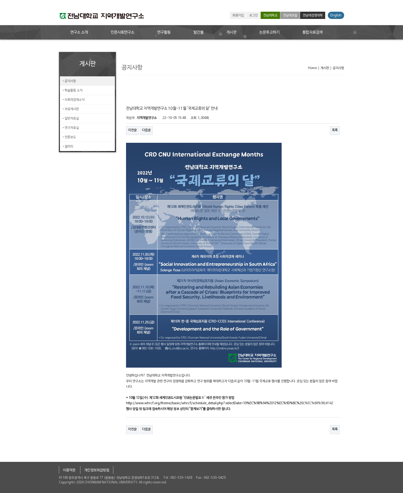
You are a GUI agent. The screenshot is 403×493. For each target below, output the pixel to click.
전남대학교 (270, 15)
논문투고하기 (269, 32)
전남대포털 (290, 15)
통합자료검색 (312, 32)
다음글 (146, 130)
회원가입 (238, 15)
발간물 (198, 32)
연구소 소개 (79, 32)
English (336, 15)
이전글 (132, 130)
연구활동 (164, 32)
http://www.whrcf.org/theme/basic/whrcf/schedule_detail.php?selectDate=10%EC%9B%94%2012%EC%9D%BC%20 (214, 403)
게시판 (231, 32)
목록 (335, 130)
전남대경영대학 (313, 15)
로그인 (253, 15)
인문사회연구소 (122, 32)
